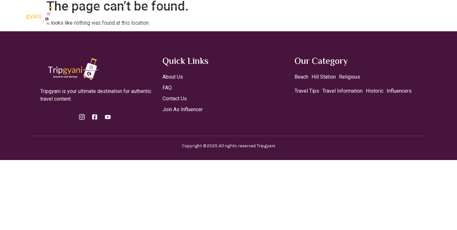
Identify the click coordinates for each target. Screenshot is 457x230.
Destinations (161, 15)
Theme (261, 15)
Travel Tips (296, 15)
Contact (330, 15)
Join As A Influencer (215, 15)
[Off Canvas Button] (421, 15)
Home (123, 15)
